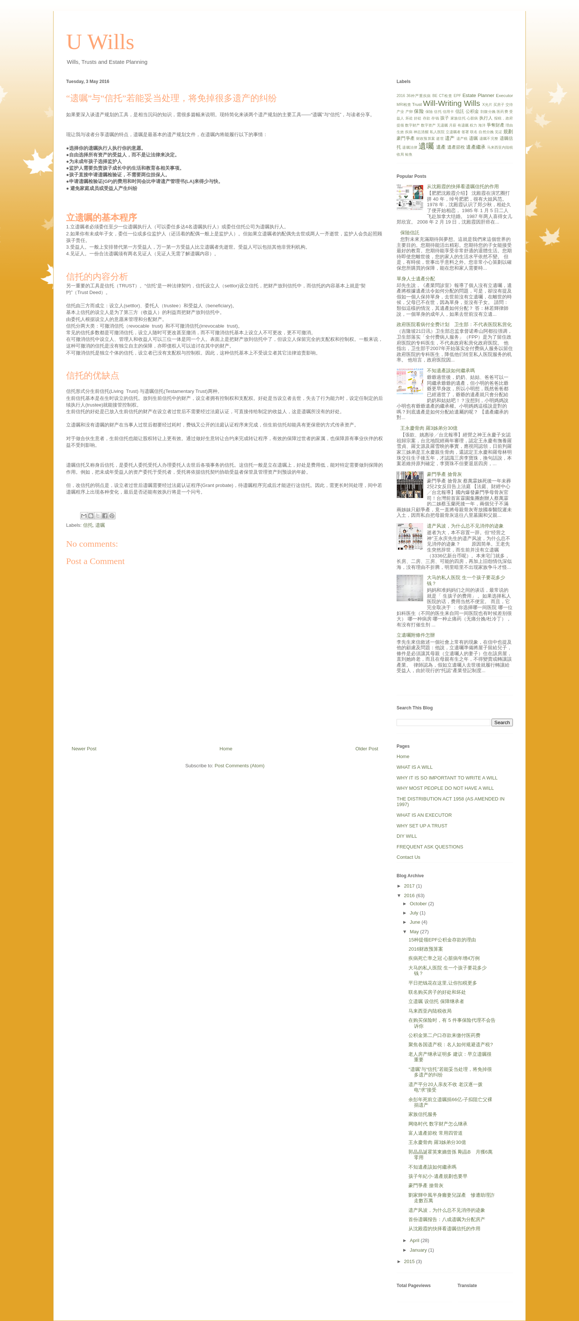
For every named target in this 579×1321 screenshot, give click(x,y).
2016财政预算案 (425, 949)
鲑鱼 (408, 154)
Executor (504, 95)
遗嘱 (100, 525)
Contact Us (408, 857)
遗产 (450, 138)
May (415, 931)
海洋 (482, 125)
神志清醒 (421, 132)
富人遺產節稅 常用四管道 (435, 1133)
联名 (473, 132)
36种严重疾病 (419, 96)
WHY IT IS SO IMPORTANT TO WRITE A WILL (447, 778)
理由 (509, 125)
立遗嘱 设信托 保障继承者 (436, 1001)
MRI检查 (404, 105)
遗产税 (462, 138)
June (416, 922)
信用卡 (448, 112)
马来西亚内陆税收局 (430, 1011)
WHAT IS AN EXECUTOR (424, 815)
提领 (400, 125)
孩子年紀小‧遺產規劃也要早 (437, 1176)
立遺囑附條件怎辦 (416, 635)
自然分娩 (486, 132)
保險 (429, 112)
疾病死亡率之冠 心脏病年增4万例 (444, 958)
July (415, 913)
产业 (400, 112)
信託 (460, 111)
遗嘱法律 (409, 147)
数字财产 (412, 125)
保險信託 (409, 232)
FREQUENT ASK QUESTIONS (430, 847)
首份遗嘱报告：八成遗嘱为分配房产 (446, 1219)
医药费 (502, 112)
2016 (401, 96)
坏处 (409, 118)
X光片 (487, 105)
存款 (426, 118)
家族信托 (458, 118)
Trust (417, 104)
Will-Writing (442, 103)
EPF (457, 96)
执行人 (486, 117)
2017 (410, 886)
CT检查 (445, 96)
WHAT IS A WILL (415, 767)
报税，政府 (503, 118)
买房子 (498, 105)
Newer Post (84, 748)
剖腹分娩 (488, 112)
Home (226, 748)
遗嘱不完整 (488, 138)
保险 (419, 111)
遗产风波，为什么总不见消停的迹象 (465, 526)
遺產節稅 (456, 147)
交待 (509, 105)
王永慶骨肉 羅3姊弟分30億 (429, 428)
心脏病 (472, 118)
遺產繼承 (475, 147)
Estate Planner (478, 95)
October (419, 903)
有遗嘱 (463, 125)
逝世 (440, 138)
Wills (472, 103)
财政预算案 (425, 138)
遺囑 (426, 146)
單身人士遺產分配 (416, 278)
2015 (410, 1261)
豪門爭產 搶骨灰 (444, 474)
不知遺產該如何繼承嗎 (451, 370)
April (415, 1240)
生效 (400, 132)
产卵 (409, 112)
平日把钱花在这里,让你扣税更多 (442, 983)
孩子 (444, 117)
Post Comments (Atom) (239, 765)
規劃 (508, 131)
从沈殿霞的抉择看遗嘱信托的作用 (463, 186)
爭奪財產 (495, 124)
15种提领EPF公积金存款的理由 (442, 940)
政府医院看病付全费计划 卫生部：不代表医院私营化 (454, 324)
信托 (88, 525)
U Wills (100, 42)
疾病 (408, 132)
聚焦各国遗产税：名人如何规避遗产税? (450, 1044)
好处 (417, 118)
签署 (465, 132)
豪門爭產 (406, 138)
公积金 (472, 111)
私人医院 (437, 132)
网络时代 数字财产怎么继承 (437, 1124)
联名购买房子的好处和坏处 (437, 992)
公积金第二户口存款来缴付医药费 (444, 1035)
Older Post (367, 748)
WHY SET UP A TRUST (422, 826)
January (419, 1250)
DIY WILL (407, 836)
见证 (498, 132)
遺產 (441, 147)
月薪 (452, 125)
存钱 (435, 118)
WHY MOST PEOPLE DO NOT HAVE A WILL (445, 788)
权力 (473, 125)
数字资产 (428, 125)
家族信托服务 (422, 1114)
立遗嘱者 (453, 132)
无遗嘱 (442, 125)
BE (435, 96)
